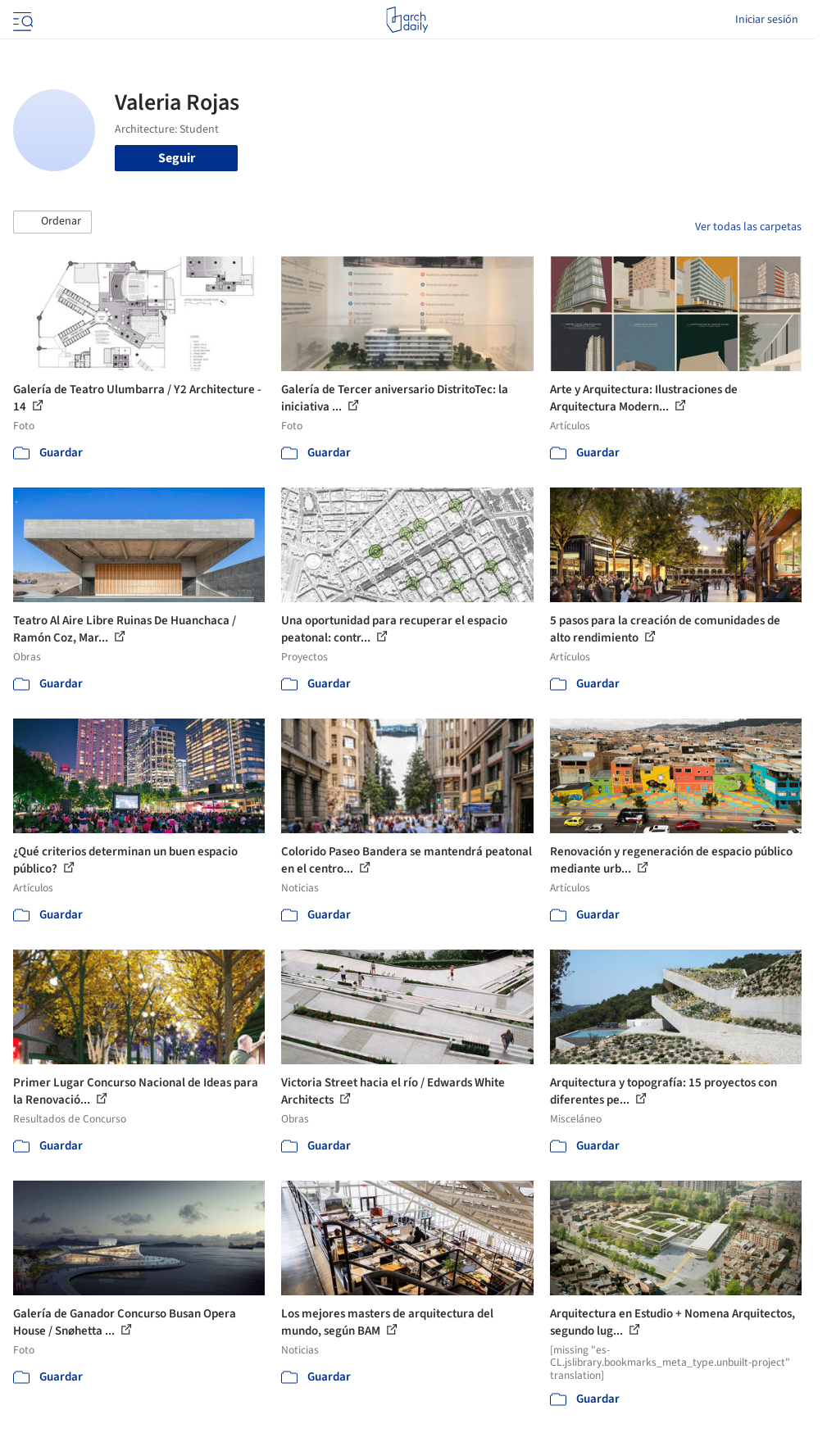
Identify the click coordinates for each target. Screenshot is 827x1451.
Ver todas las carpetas (748, 227)
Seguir (176, 158)
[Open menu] (21, 19)
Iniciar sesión (766, 19)
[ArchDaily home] (407, 20)
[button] (52, 222)
